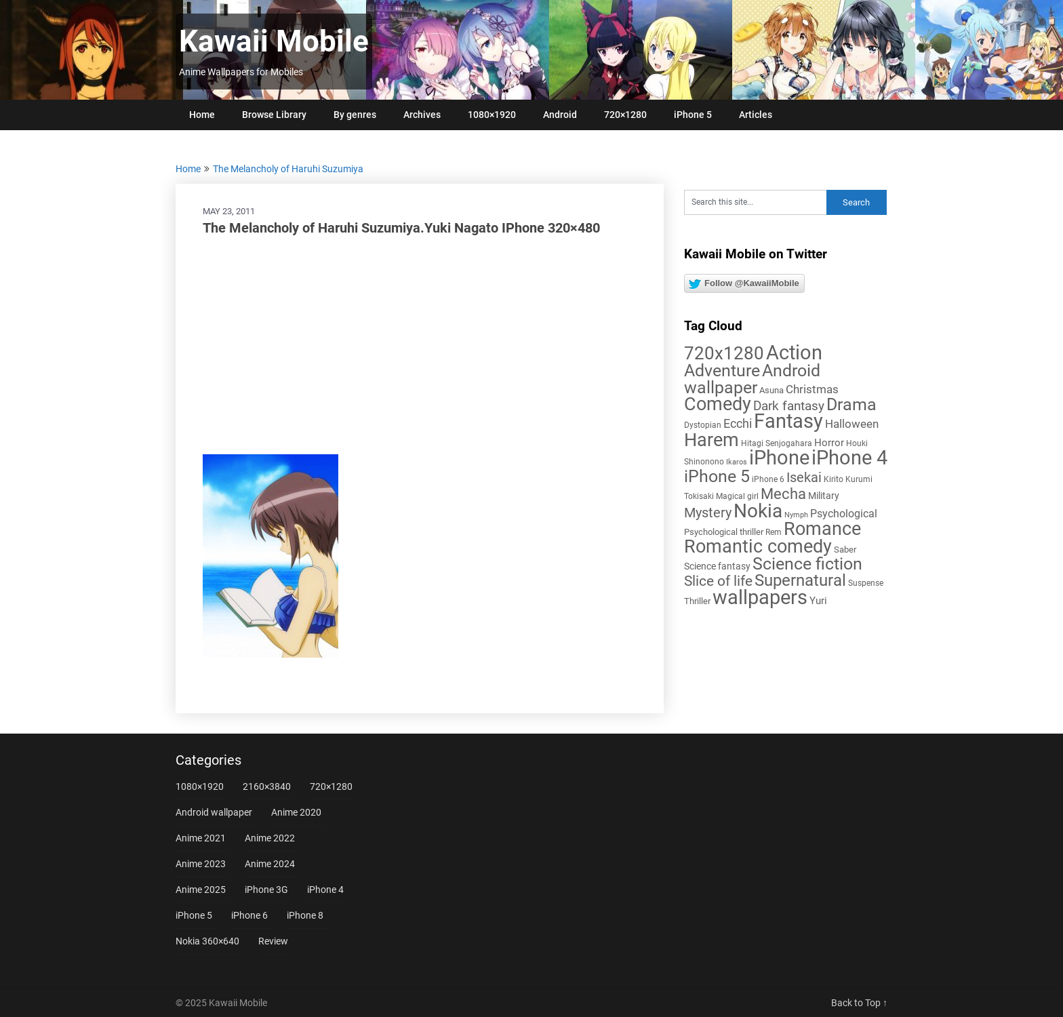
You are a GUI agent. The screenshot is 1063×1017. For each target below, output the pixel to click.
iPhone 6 (249, 915)
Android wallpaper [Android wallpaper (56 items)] (752, 379)
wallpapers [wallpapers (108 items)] (760, 597)
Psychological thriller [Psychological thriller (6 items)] (723, 532)
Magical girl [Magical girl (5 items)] (737, 496)
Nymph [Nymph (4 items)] (796, 515)
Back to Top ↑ (859, 1002)
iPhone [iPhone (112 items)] (779, 457)
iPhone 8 (305, 915)
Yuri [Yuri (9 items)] (818, 601)
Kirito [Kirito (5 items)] (833, 479)
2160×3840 (267, 786)
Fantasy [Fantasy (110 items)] (788, 421)
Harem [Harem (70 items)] (711, 439)
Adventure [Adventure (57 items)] (722, 370)
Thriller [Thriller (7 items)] (697, 601)
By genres (355, 114)
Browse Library (274, 114)
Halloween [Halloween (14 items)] (852, 424)
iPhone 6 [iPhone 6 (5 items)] (768, 479)
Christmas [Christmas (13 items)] (812, 389)
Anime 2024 (270, 863)
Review (273, 941)
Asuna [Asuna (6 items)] (771, 390)
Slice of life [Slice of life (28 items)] (718, 580)
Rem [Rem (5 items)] (773, 532)
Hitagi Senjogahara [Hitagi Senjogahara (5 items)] (776, 443)
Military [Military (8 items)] (823, 495)
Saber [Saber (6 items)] (845, 549)
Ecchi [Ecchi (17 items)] (737, 423)
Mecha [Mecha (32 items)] (783, 493)
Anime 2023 (201, 863)
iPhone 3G (266, 889)
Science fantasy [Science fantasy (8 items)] (717, 566)
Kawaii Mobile (274, 41)
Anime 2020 (296, 812)
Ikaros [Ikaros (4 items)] (736, 462)
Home (202, 114)
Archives (422, 114)
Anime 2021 (201, 838)
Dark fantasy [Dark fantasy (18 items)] (788, 406)
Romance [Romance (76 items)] (822, 529)
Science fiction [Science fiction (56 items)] (807, 564)
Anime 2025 (201, 889)
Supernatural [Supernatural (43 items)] (800, 580)
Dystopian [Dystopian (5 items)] (702, 425)
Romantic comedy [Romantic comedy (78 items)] (758, 546)
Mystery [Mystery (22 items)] (707, 513)
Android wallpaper (214, 812)
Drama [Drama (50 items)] (851, 404)
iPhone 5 (693, 114)
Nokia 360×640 (207, 941)
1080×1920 (492, 114)
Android (560, 114)
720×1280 (625, 114)
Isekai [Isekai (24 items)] (804, 477)
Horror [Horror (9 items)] (829, 443)
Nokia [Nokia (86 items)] (758, 511)
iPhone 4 (325, 889)
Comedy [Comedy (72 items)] (717, 404)
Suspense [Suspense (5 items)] (865, 583)
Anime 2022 (270, 838)
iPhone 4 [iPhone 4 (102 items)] (849, 457)
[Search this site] (755, 202)
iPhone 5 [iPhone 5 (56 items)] (717, 476)
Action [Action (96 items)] (794, 353)
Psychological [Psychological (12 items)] (843, 513)
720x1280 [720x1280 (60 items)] (724, 353)
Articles (755, 114)
